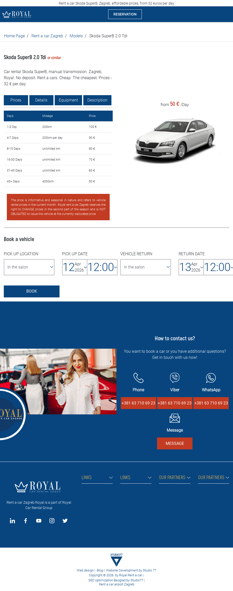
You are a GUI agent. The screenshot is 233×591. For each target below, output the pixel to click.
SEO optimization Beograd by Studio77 (115, 580)
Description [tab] (97, 100)
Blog (100, 570)
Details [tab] (41, 100)
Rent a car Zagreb (47, 35)
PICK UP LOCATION (21, 253)
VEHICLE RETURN (136, 253)
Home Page (14, 35)
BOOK (31, 291)
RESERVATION (125, 14)
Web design (85, 570)
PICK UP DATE (75, 253)
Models (76, 35)
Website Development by (124, 570)
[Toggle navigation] (225, 14)
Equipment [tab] (68, 100)
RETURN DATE (192, 253)
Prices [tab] (15, 100)
